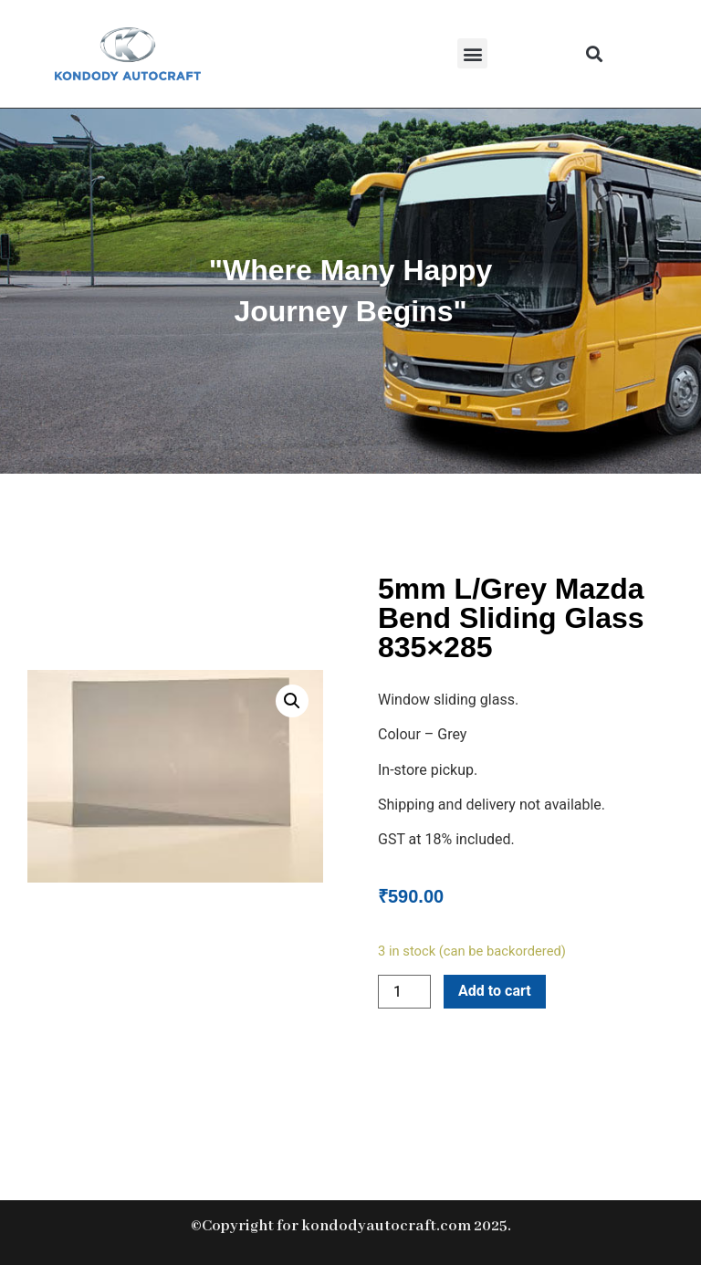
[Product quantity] (404, 992)
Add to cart (494, 990)
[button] (472, 53)
